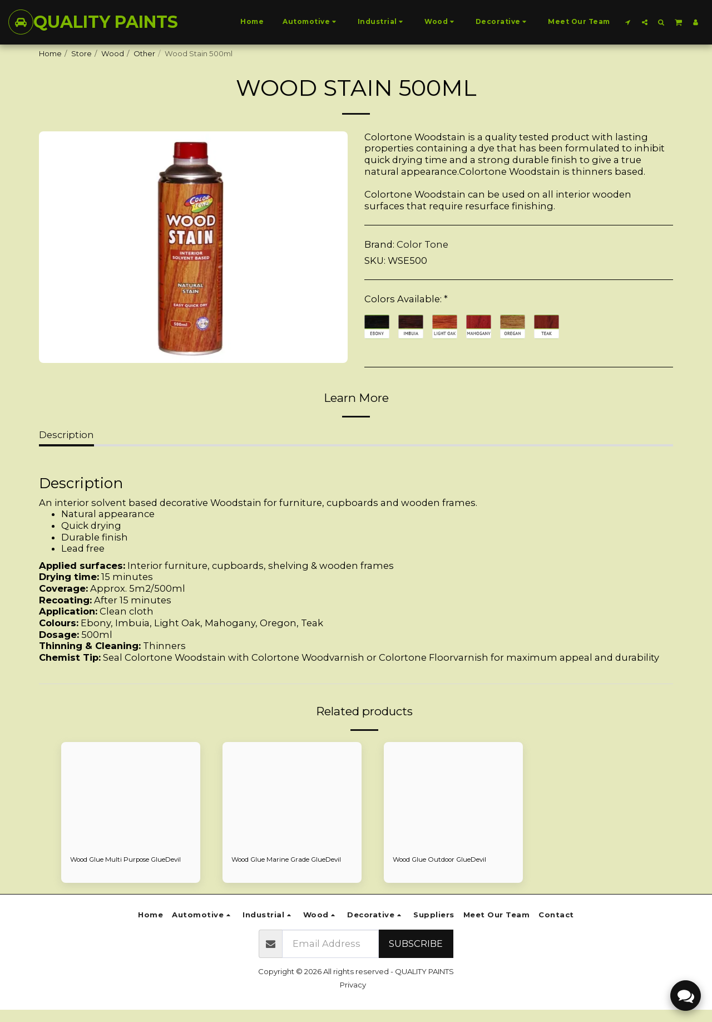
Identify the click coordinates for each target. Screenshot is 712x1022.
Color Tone (422, 244)
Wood (112, 53)
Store (81, 53)
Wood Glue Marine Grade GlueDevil (277, 866)
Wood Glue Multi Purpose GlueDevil (116, 866)
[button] (628, 22)
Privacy (353, 996)
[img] (130, 794)
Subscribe (416, 955)
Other (144, 53)
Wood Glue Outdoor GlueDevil (448, 860)
